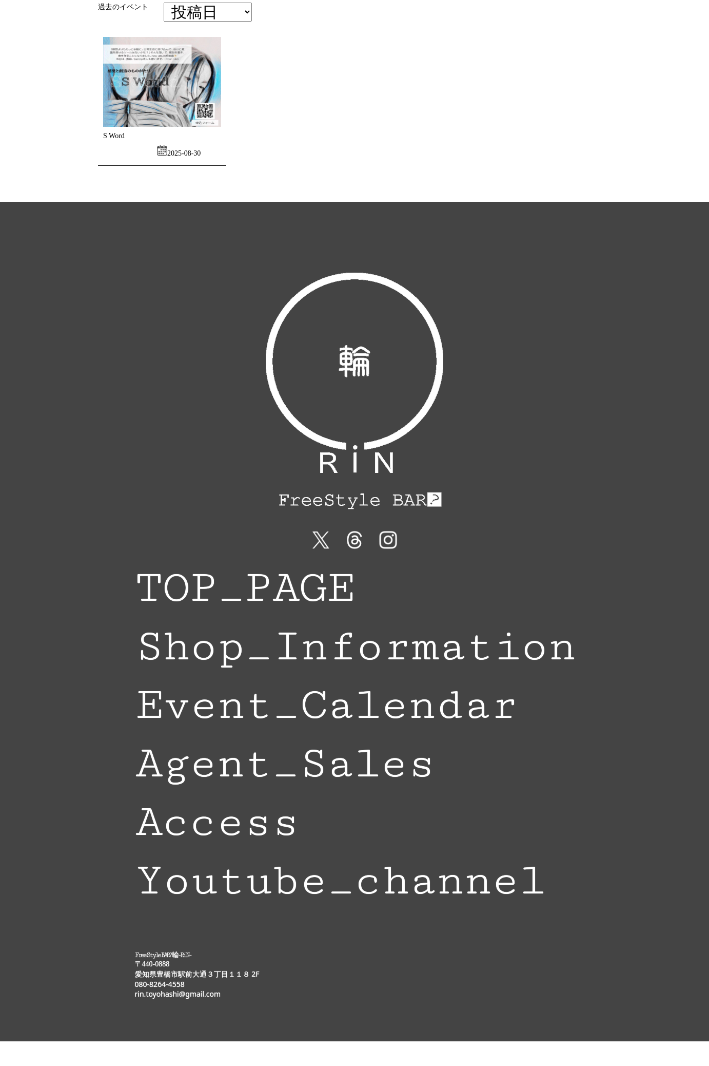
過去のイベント (123, 7)
